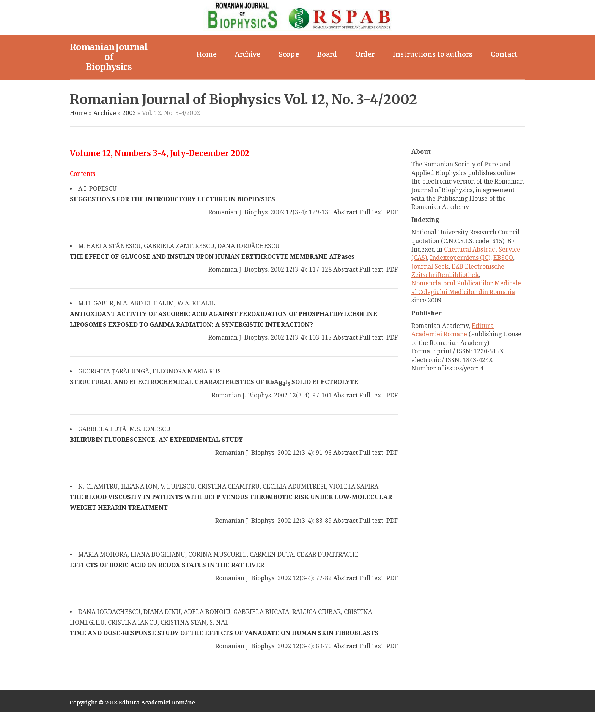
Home (207, 54)
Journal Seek (430, 266)
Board (327, 54)
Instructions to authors (432, 54)
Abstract (345, 212)
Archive (247, 54)
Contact (504, 54)
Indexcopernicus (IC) (460, 257)
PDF (392, 212)
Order (365, 54)
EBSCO (503, 257)
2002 (129, 113)
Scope (289, 54)
